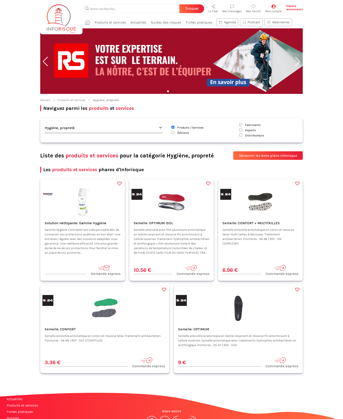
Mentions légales (149, 407)
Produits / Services (188, 99)
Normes (13, 390)
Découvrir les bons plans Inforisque (268, 127)
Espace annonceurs (22, 402)
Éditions (180, 104)
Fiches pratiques (20, 383)
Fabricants (250, 96)
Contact (13, 396)
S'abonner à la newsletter (316, 405)
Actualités (15, 371)
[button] (45, 33)
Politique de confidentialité (197, 407)
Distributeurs (251, 107)
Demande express (106, 241)
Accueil (45, 72)
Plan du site (16, 409)
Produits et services (71, 72)
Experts (247, 102)
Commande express (193, 241)
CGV (169, 407)
